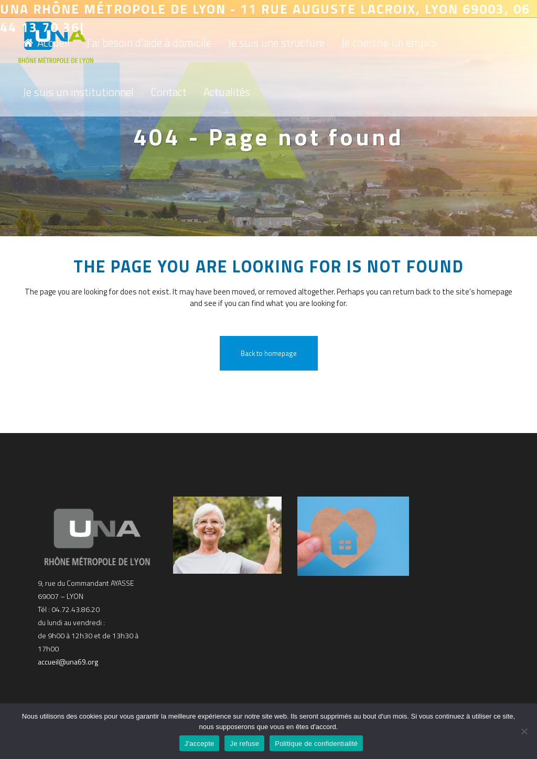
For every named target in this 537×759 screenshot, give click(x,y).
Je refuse (244, 743)
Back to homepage (269, 353)
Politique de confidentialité (316, 743)
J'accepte (199, 743)
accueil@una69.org (68, 661)
